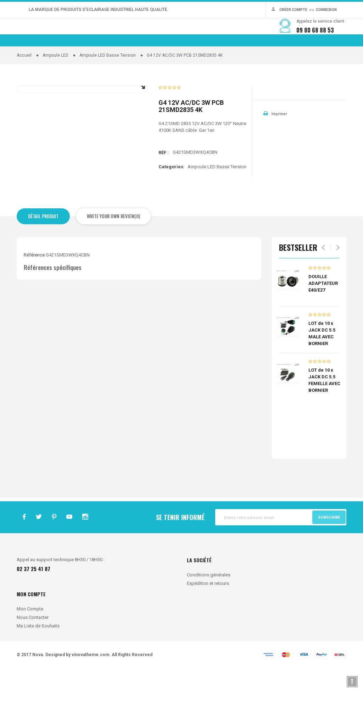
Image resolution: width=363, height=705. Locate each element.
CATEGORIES (115, 66)
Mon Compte (30, 645)
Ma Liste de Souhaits (38, 662)
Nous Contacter (33, 654)
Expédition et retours (208, 620)
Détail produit (43, 252)
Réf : (163, 188)
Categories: (171, 202)
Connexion (326, 10)
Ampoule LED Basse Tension (217, 203)
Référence (36, 292)
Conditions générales (208, 611)
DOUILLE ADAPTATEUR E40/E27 (323, 320)
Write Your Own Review (110, 252)
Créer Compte (293, 10)
